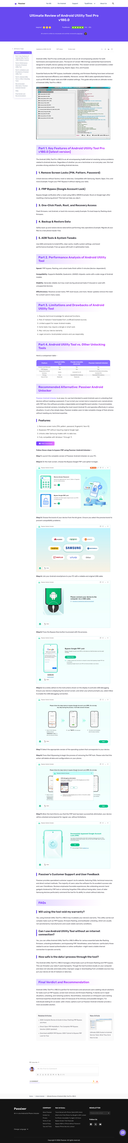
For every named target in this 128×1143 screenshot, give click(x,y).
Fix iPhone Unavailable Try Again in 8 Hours (68, 1118)
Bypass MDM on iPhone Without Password (67, 1123)
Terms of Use (47, 1121)
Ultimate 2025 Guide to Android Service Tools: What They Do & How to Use (101, 1035)
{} (61, 1074)
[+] (64, 1074)
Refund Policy (47, 1123)
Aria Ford (79, 33)
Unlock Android (39, 1096)
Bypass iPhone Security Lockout (64, 1126)
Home (31, 1096)
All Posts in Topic (19, 49)
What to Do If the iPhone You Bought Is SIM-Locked (70, 1115)
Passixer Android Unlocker (46, 398)
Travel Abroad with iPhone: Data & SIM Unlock (68, 1112)
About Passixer (47, 1112)
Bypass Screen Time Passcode (64, 1121)
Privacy (45, 1118)
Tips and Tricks (47, 1126)
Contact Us (46, 1115)
